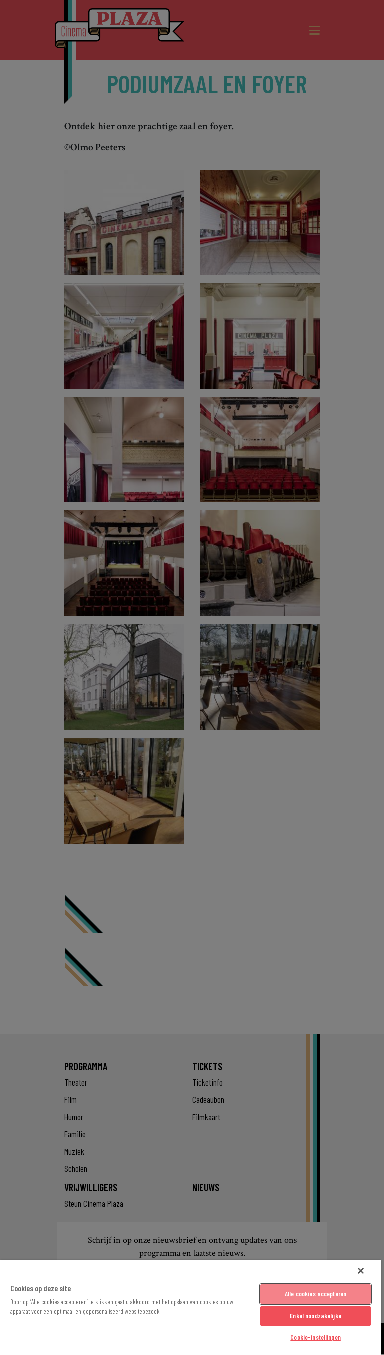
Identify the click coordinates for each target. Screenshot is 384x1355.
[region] (190, 1307)
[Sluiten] (361, 1271)
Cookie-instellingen (315, 1337)
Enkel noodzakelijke (315, 1316)
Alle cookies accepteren (315, 1294)
